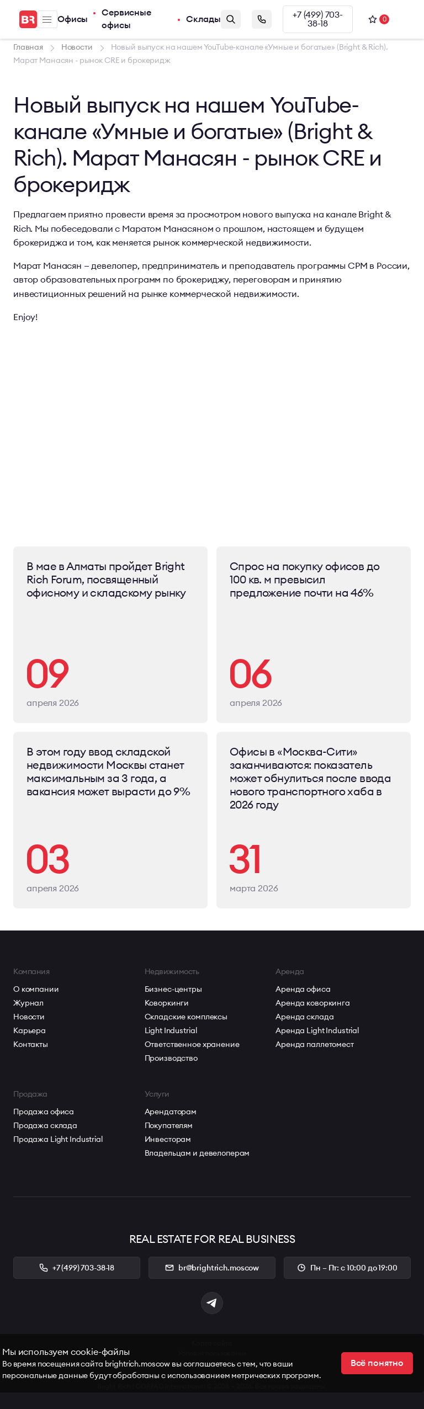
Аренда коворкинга (312, 1003)
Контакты (30, 1044)
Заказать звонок (261, 19)
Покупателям (169, 1125)
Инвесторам (168, 1139)
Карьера (29, 1030)
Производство (171, 1058)
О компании (36, 989)
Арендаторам (171, 1111)
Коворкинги (167, 1003)
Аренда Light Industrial (317, 1030)
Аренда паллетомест (314, 1044)
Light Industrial (171, 1030)
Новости (29, 1017)
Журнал (28, 1003)
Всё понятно (377, 1363)
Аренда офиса (302, 989)
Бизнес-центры (173, 989)
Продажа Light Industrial (58, 1139)
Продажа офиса (43, 1111)
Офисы (72, 19)
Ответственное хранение (192, 1044)
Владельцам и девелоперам (197, 1153)
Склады (203, 19)
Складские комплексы (186, 1017)
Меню (47, 19)
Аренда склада (304, 1017)
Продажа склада (45, 1125)
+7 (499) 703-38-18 (318, 19)
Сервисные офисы (126, 19)
